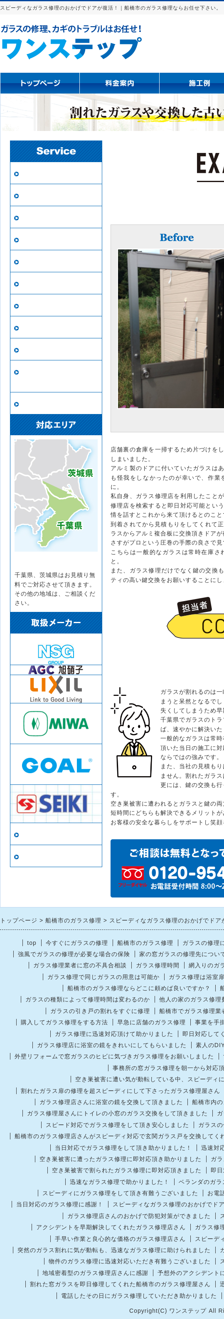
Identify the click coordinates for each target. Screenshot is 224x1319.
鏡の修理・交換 (45, 283)
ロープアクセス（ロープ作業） (56, 376)
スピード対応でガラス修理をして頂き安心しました (117, 1125)
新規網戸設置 (42, 261)
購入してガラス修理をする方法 (64, 1022)
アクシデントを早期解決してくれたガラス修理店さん (111, 1227)
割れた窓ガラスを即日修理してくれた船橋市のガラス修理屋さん (120, 1284)
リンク (31, 856)
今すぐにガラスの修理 (77, 942)
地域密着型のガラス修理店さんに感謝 (95, 1273)
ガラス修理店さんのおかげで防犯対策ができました (139, 1216)
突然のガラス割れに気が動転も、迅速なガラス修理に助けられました (114, 1250)
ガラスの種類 (42, 305)
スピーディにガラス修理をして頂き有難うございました (120, 1193)
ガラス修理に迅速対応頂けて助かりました (114, 1034)
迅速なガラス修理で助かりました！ (120, 1181)
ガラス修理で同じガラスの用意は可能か (103, 977)
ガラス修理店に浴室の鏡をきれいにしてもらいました (112, 1045)
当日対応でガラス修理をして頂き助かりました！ (123, 1147)
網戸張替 (35, 239)
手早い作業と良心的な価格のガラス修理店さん (120, 1238)
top (31, 942)
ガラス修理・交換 (49, 173)
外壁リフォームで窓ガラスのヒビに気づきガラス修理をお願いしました (114, 1056)
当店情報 (35, 834)
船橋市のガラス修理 (145, 942)
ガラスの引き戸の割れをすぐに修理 (100, 1011)
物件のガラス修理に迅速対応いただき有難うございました (130, 1261)
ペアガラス (38, 195)
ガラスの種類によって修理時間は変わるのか (87, 999)
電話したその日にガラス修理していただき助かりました (139, 1295)
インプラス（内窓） (52, 327)
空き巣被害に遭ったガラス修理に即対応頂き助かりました (120, 1159)
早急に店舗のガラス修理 (151, 1022)
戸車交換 (35, 403)
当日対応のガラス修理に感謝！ (59, 1204)
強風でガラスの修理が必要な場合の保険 (74, 954)
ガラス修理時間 (158, 965)
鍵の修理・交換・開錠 (56, 349)
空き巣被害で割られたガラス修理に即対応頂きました (127, 1170)
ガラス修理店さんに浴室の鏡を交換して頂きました (111, 1102)
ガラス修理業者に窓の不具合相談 (80, 965)
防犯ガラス (38, 217)
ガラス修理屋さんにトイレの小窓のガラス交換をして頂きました (117, 1113)
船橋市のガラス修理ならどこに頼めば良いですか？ (139, 988)
